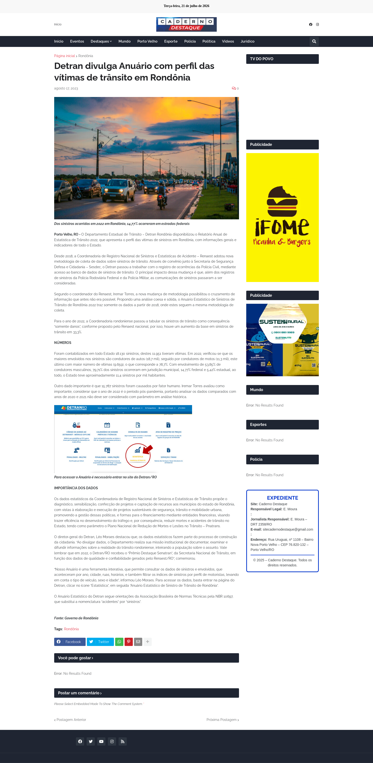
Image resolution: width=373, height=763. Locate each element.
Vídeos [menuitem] (228, 41)
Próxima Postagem (222, 720)
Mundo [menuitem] (125, 41)
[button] (314, 41)
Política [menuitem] (208, 41)
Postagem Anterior (71, 720)
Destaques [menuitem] (100, 41)
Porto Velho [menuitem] (147, 41)
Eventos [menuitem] (77, 41)
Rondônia (85, 56)
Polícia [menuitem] (190, 41)
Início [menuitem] (58, 41)
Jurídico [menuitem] (247, 41)
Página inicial (64, 56)
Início (57, 24)
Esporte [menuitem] (171, 41)
